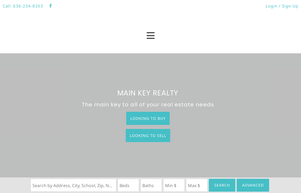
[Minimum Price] (174, 185)
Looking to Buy (148, 118)
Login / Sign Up (282, 6)
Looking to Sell (148, 135)
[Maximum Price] (196, 185)
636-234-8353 (28, 6)
